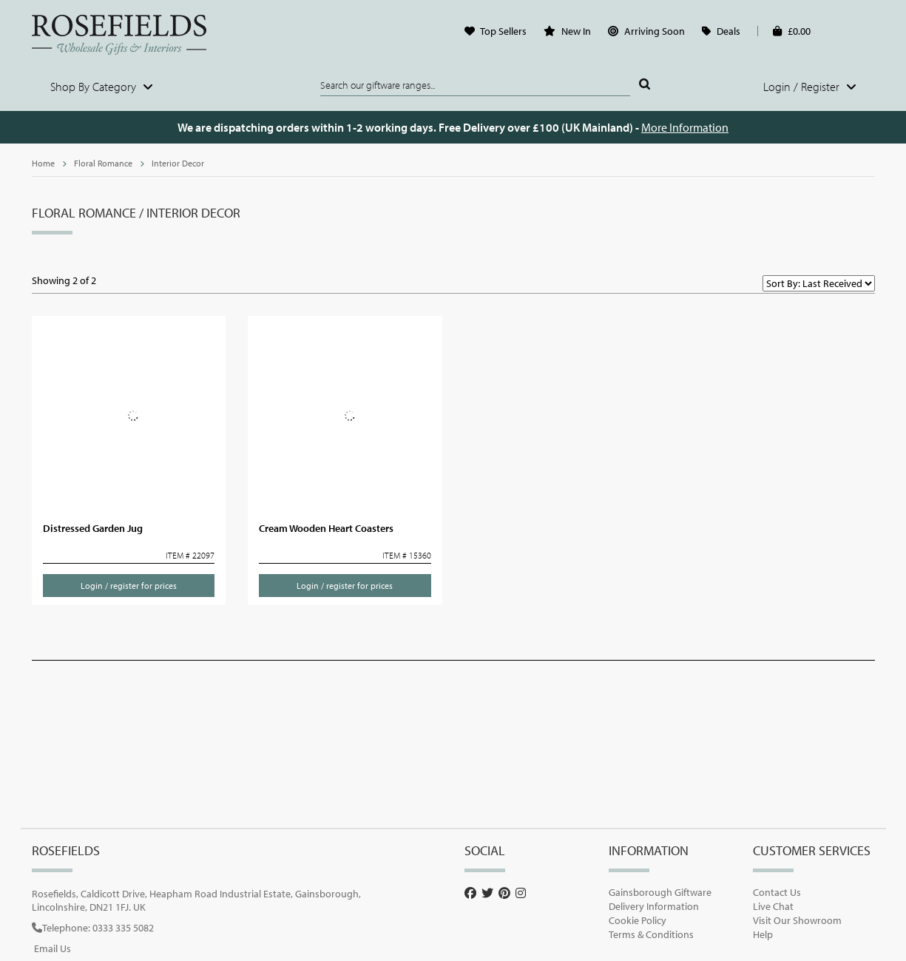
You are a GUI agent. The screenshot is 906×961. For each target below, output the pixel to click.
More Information (684, 127)
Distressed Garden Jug (93, 528)
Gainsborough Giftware (660, 892)
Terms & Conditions (651, 934)
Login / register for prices (129, 585)
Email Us (52, 948)
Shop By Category (101, 86)
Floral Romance (103, 163)
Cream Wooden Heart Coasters (326, 528)
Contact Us (777, 892)
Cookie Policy (637, 920)
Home (43, 163)
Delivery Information (654, 906)
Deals (728, 31)
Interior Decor (178, 163)
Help (763, 934)
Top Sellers (503, 31)
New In (576, 31)
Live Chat (773, 906)
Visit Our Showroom (797, 920)
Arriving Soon (654, 31)
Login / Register (809, 86)
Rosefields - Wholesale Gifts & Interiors (129, 35)
